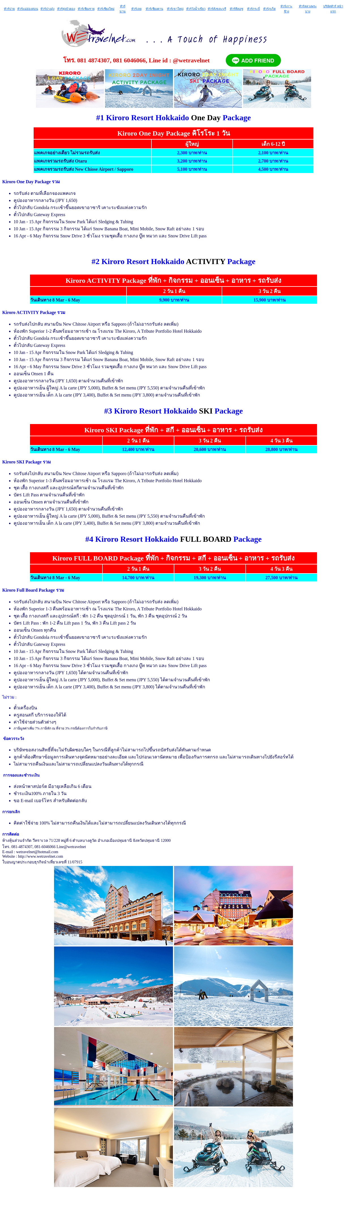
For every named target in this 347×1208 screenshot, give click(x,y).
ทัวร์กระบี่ (253, 8)
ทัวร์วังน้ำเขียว (195, 8)
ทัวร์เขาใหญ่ (175, 8)
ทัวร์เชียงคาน (154, 8)
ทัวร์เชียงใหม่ (105, 8)
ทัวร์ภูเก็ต (269, 8)
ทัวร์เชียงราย (86, 8)
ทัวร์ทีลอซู (236, 8)
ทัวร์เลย (136, 8)
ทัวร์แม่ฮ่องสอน (27, 8)
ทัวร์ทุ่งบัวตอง (66, 8)
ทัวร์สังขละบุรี (217, 8)
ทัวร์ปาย (9, 8)
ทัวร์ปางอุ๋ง (47, 8)
